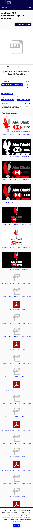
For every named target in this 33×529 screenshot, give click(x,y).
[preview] (28, 283)
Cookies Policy (13, 514)
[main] (16, 264)
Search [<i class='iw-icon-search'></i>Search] (30, 7)
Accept (16, 525)
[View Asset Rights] (7, 100)
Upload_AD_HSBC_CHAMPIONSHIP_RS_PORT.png (16, 224)
